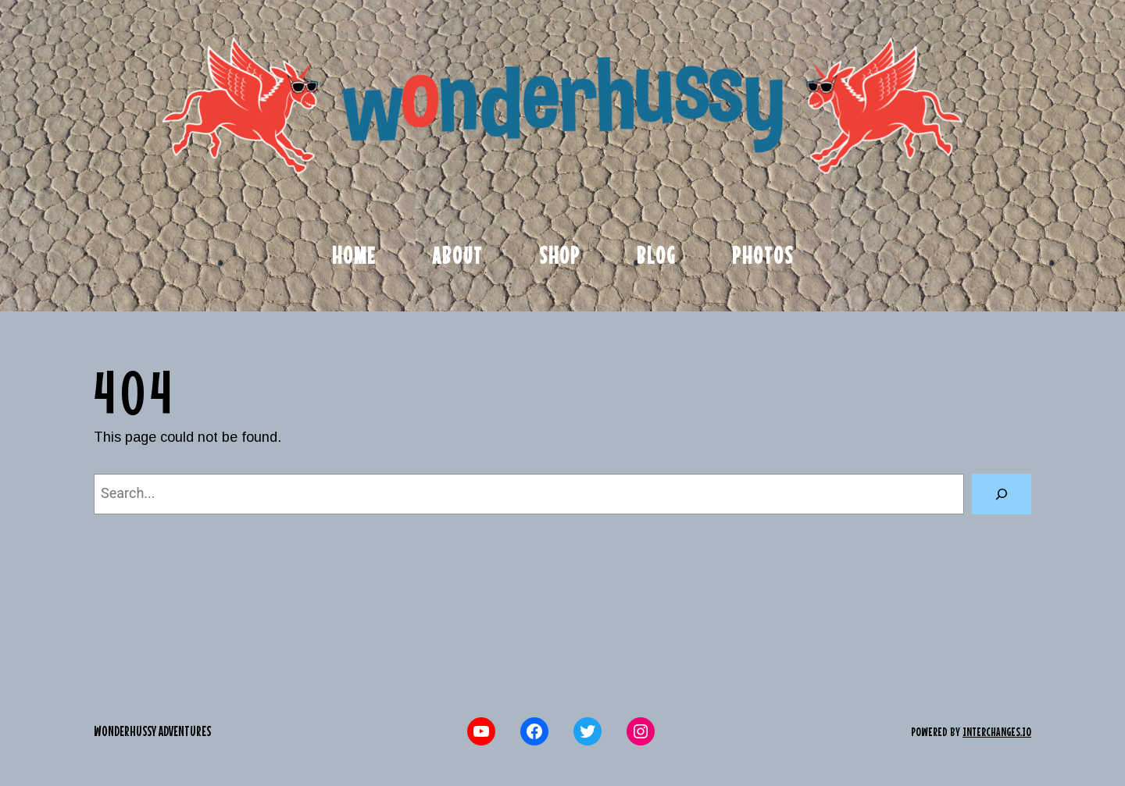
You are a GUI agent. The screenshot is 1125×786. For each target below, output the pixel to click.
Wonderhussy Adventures (152, 731)
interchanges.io (996, 731)
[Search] (1001, 494)
